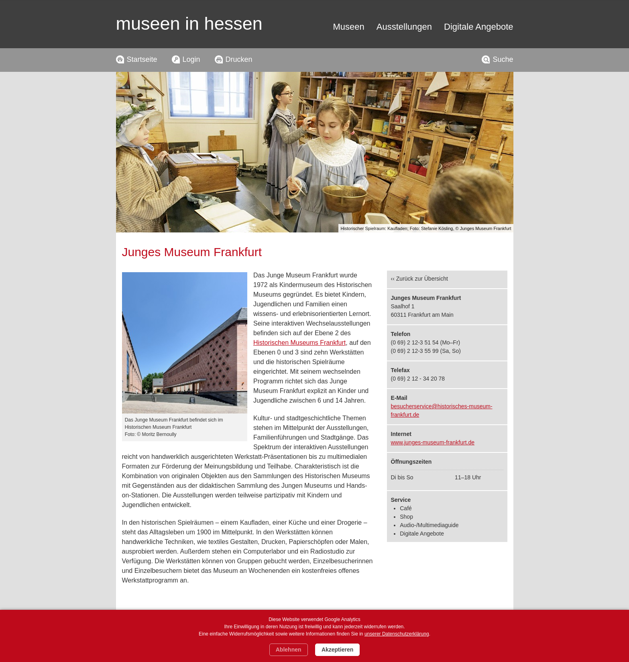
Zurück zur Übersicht (422, 278)
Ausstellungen (404, 27)
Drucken (239, 59)
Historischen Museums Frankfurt (299, 342)
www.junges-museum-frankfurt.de (433, 442)
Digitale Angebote (478, 27)
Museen (348, 27)
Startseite (142, 59)
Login (191, 59)
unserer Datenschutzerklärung (396, 634)
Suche (503, 59)
